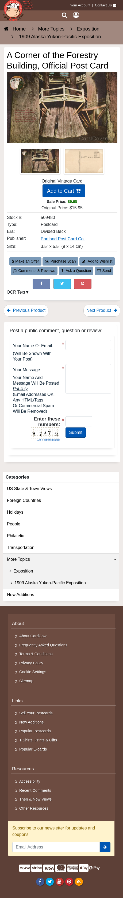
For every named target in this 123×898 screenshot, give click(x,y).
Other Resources (33, 808)
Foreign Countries (24, 500)
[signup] (105, 847)
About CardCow (33, 636)
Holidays (15, 512)
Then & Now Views (35, 799)
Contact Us (103, 5)
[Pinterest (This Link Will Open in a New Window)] (82, 284)
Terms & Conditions (36, 654)
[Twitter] (50, 881)
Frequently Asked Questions (43, 645)
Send (104, 270)
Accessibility (29, 781)
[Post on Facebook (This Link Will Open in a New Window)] (41, 284)
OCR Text (16, 292)
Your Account (80, 5)
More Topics (61, 559)
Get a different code (48, 439)
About (18, 623)
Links (17, 700)
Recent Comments (35, 790)
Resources (23, 768)
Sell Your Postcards (36, 713)
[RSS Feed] (78, 881)
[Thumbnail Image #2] (84, 163)
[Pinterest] (69, 881)
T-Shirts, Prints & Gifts (38, 740)
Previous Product (26, 310)
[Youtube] (59, 881)
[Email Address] (56, 847)
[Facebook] (40, 881)
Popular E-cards (33, 749)
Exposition (20, 571)
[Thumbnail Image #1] (41, 163)
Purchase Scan (60, 261)
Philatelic (15, 535)
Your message (26, 369)
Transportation (20, 547)
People (13, 524)
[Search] (64, 15)
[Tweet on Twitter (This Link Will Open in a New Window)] (62, 284)
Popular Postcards (35, 731)
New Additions (20, 594)
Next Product (101, 310)
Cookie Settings (32, 672)
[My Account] (76, 15)
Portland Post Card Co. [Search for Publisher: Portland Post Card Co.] (63, 239)
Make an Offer (25, 261)
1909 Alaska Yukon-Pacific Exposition (46, 583)
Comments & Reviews (34, 270)
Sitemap (26, 681)
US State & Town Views (29, 488)
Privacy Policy (31, 663)
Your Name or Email (32, 345)
